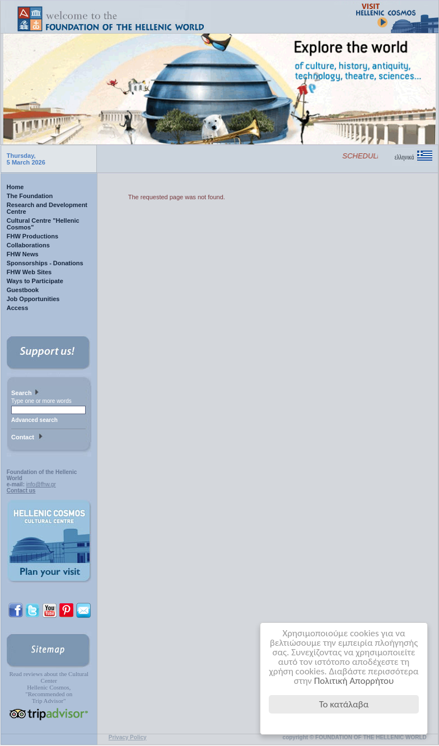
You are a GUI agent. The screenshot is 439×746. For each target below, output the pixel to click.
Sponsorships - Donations (45, 263)
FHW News (23, 254)
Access (18, 307)
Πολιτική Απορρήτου (354, 681)
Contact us (21, 490)
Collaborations (28, 245)
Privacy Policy (128, 737)
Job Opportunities (33, 298)
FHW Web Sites (29, 272)
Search (26, 393)
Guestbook (23, 290)
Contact (28, 438)
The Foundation (30, 196)
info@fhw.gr (41, 484)
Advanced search (34, 420)
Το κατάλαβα (344, 704)
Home (15, 187)
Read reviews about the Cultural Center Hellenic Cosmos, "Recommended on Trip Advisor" (48, 687)
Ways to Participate (35, 281)
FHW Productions (32, 236)
